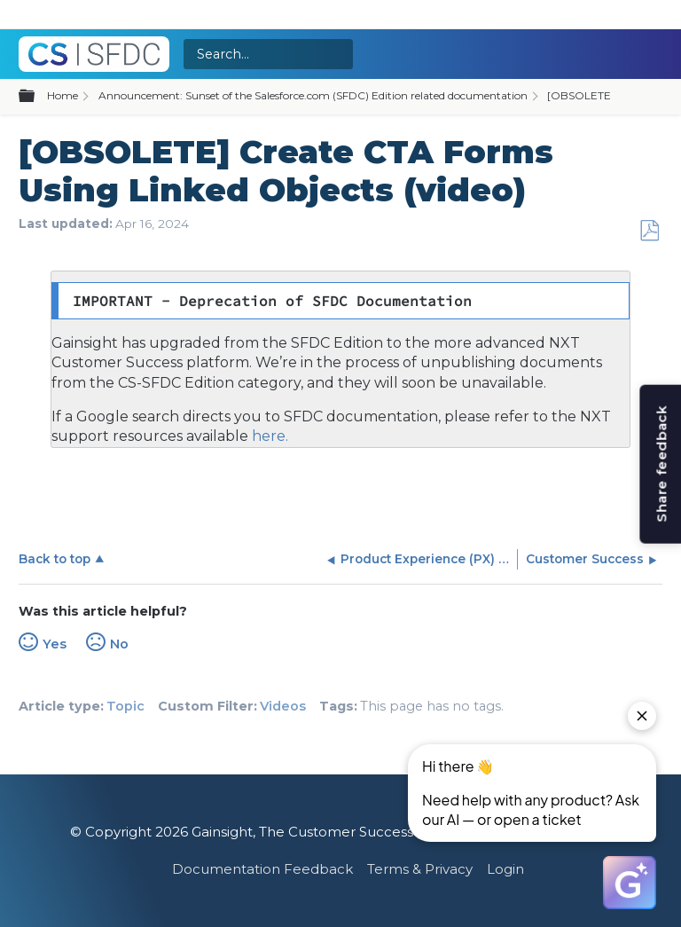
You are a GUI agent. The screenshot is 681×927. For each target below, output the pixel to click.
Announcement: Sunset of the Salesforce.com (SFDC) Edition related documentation (313, 95)
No (119, 644)
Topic (125, 706)
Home (62, 95)
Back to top (54, 559)
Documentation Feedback (262, 868)
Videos (283, 706)
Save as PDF (649, 231)
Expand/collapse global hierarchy (37, 96)
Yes (55, 644)
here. (268, 436)
